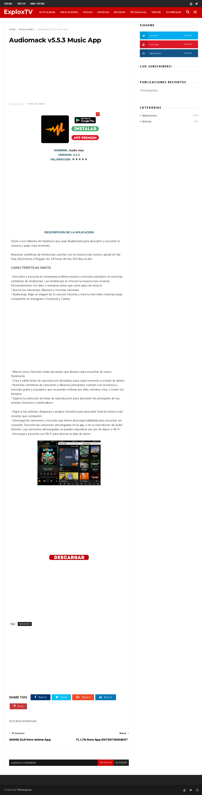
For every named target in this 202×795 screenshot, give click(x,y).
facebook (106, 763)
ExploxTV (18, 12)
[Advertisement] (69, 74)
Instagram (166, 53)
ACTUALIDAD (47, 12)
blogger (121, 763)
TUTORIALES (173, 12)
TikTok (156, 12)
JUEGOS (88, 12)
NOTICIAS (103, 12)
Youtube (8, 3)
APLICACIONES (69, 12)
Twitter (166, 35)
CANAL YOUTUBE (37, 3)
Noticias (147, 121)
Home (12, 29)
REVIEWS (119, 12)
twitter (21, 3)
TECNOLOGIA (138, 12)
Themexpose (24, 789)
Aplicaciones (26, 29)
